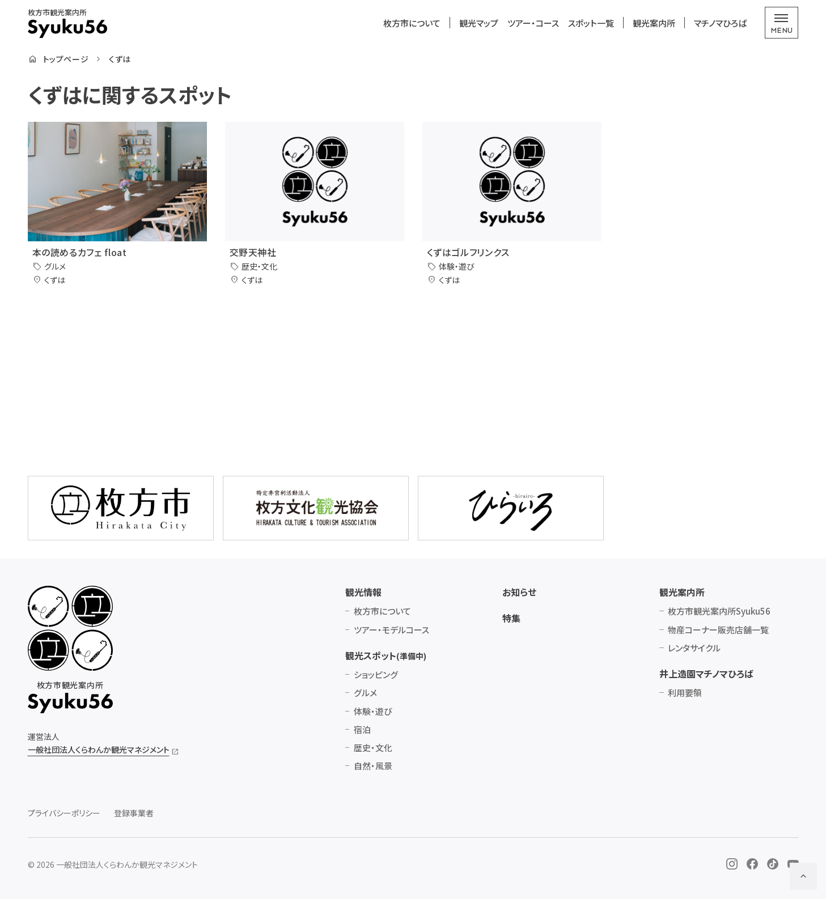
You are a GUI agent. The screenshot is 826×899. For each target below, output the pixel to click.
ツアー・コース (533, 23)
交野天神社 (253, 252)
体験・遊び (373, 711)
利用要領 (685, 692)
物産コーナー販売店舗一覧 (718, 630)
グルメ (365, 692)
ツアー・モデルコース (391, 630)
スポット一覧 (591, 23)
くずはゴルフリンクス (468, 252)
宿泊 (362, 729)
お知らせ (519, 592)
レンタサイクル (694, 648)
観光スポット (385, 655)
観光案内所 (654, 23)
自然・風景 (373, 766)
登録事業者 (134, 813)
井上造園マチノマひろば (706, 673)
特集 (511, 618)
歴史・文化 (373, 747)
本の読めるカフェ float (79, 252)
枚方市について (411, 23)
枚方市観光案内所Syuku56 (719, 611)
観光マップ (478, 23)
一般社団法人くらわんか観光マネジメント (99, 749)
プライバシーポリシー (64, 813)
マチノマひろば (720, 23)
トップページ (65, 59)
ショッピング (376, 674)
